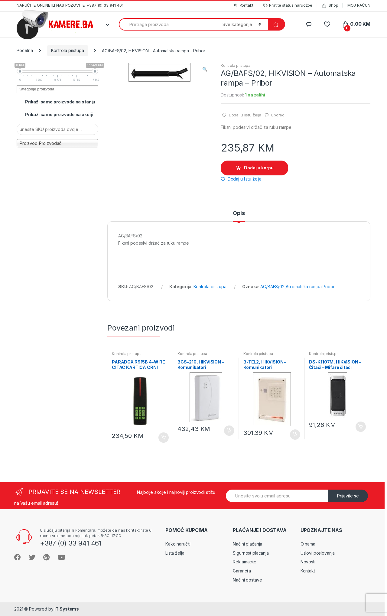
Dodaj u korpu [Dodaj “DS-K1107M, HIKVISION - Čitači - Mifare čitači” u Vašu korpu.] (360, 427)
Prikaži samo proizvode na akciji (59, 114)
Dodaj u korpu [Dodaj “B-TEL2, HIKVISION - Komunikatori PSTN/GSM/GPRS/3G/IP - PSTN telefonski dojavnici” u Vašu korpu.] (294, 434)
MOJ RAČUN (358, 5)
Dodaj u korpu (259, 167)
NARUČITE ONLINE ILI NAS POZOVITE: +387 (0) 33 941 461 (70, 5)
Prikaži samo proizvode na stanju (60, 101)
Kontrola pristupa (67, 50)
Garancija (242, 570)
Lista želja (174, 553)
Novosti (308, 561)
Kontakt (243, 5)
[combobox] (167, 24)
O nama (308, 543)
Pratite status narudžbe (288, 5)
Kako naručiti (177, 543)
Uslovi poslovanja (318, 553)
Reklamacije (244, 561)
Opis (239, 213)
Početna (25, 50)
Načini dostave (247, 579)
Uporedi (278, 114)
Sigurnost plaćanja (250, 553)
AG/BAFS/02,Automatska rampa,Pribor (297, 286)
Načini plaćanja (247, 543)
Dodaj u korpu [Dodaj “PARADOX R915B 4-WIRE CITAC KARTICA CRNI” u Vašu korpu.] (163, 437)
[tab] (239, 215)
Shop (330, 5)
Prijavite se (348, 495)
